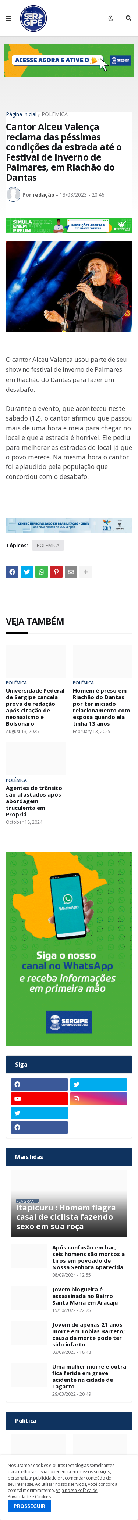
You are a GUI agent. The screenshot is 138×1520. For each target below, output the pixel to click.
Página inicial (21, 114)
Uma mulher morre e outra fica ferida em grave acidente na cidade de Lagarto (89, 1376)
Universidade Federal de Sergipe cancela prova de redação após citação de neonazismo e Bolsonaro (35, 707)
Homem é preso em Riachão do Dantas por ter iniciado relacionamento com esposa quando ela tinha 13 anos (101, 707)
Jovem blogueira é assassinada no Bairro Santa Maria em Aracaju (85, 1296)
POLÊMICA (55, 114)
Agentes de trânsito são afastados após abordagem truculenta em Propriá (34, 801)
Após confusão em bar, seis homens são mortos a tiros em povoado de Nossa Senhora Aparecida (88, 1257)
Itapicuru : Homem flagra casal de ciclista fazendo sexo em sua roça (66, 1217)
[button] (8, 18)
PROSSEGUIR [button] (29, 1505)
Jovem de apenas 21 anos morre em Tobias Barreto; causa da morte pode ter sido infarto (88, 1334)
